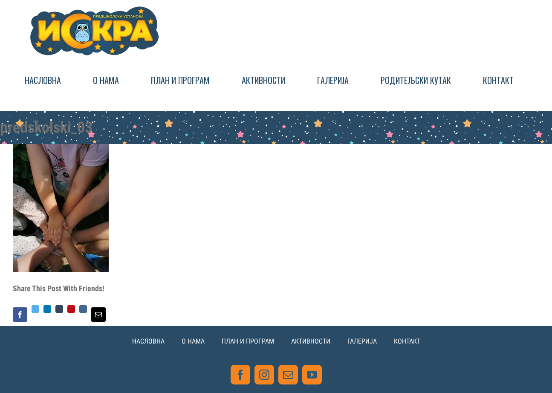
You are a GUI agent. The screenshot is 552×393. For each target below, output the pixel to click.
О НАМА (193, 341)
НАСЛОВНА (148, 341)
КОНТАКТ (407, 341)
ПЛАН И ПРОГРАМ (248, 341)
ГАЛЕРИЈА (362, 341)
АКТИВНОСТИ (310, 341)
